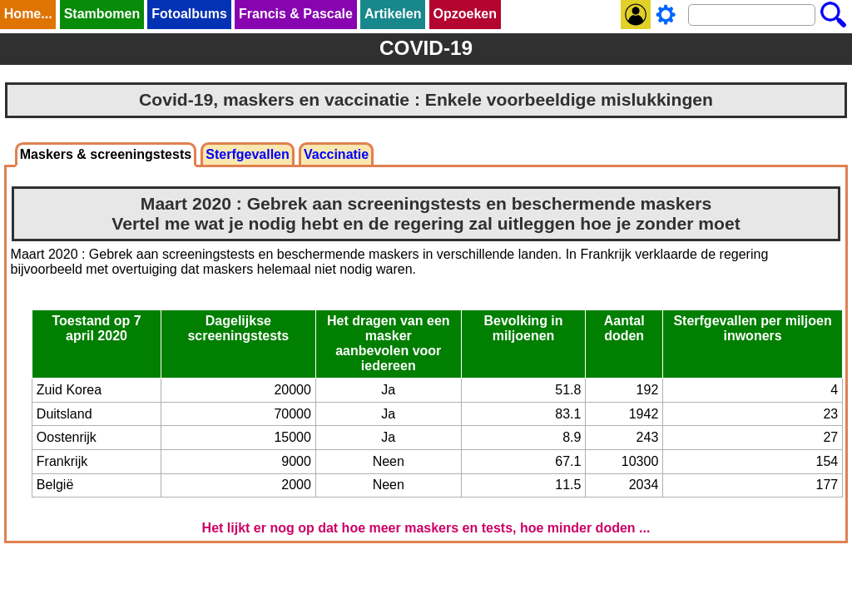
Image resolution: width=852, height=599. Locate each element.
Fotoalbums (189, 14)
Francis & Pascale (296, 14)
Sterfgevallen (247, 154)
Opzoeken (465, 14)
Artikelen (392, 14)
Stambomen (102, 14)
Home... (28, 14)
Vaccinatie (336, 154)
